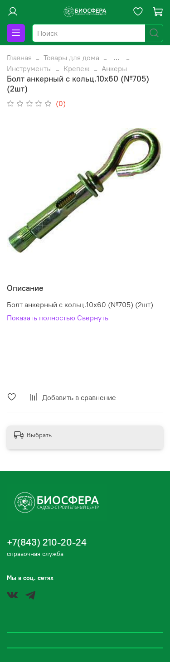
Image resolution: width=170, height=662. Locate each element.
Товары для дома (71, 57)
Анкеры (114, 68)
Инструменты (29, 68)
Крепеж (76, 68)
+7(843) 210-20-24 (47, 542)
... (116, 57)
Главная (19, 57)
